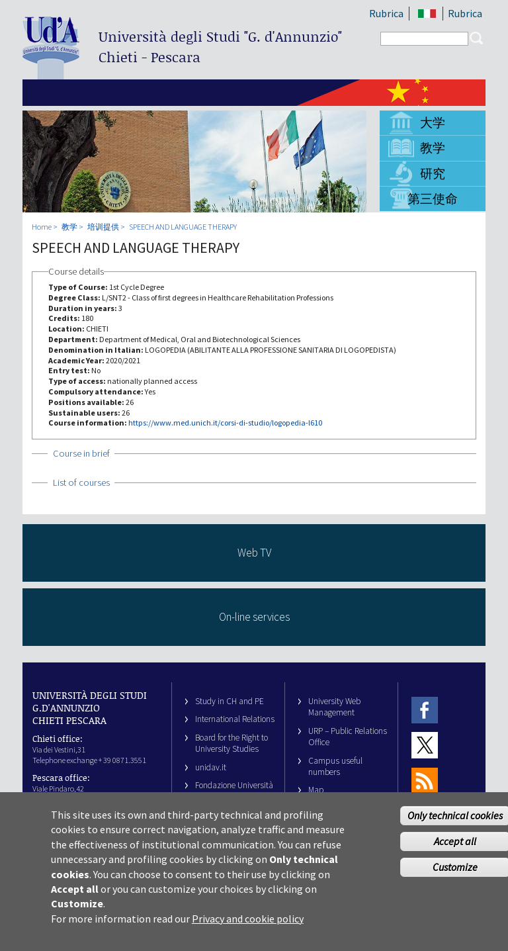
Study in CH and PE (229, 701)
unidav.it (210, 767)
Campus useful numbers (335, 766)
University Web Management (334, 707)
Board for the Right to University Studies (231, 743)
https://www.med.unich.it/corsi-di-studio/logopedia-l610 (225, 423)
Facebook (424, 710)
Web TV (254, 552)
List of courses (81, 482)
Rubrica (386, 13)
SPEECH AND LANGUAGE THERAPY (183, 227)
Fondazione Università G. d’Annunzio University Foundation (234, 797)
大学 (432, 122)
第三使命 (432, 198)
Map (316, 789)
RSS (424, 780)
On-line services (254, 617)
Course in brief (81, 453)
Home (42, 227)
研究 (432, 173)
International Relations (235, 719)
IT (427, 14)
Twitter (424, 745)
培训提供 (103, 227)
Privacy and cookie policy (248, 929)
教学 (432, 148)
